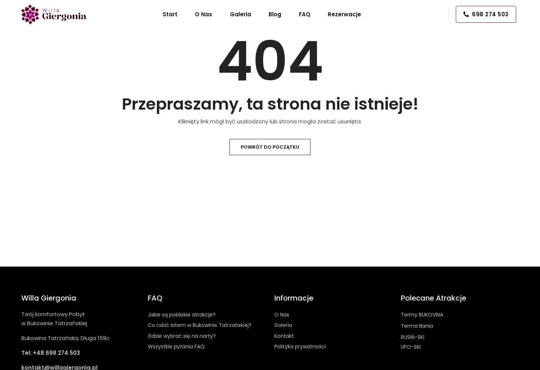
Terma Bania (417, 325)
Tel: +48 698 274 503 (50, 353)
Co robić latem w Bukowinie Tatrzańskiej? (200, 325)
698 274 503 (486, 14)
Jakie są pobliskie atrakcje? (181, 314)
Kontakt (284, 336)
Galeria (283, 325)
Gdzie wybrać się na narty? (182, 336)
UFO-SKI (411, 346)
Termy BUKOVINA (422, 314)
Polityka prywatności (300, 346)
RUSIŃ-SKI (412, 337)
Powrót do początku (270, 147)
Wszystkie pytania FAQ (176, 346)
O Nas (281, 314)
